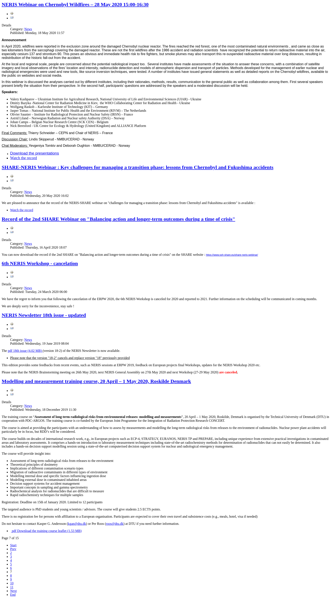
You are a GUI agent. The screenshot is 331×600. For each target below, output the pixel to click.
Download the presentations (34, 153)
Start (13, 545)
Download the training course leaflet (46, 531)
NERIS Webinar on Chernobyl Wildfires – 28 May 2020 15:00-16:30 (75, 4)
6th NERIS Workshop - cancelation (40, 263)
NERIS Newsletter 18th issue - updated (44, 315)
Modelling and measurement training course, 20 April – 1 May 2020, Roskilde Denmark (96, 381)
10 (12, 583)
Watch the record (23, 158)
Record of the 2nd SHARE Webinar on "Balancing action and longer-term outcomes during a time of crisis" (118, 219)
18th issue (25, 350)
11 (11, 587)
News (28, 29)
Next (13, 591)
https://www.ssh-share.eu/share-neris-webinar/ (232, 254)
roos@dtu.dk (114, 523)
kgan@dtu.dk (77, 523)
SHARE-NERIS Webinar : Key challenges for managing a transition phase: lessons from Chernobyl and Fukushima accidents (137, 167)
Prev (13, 549)
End (13, 594)
